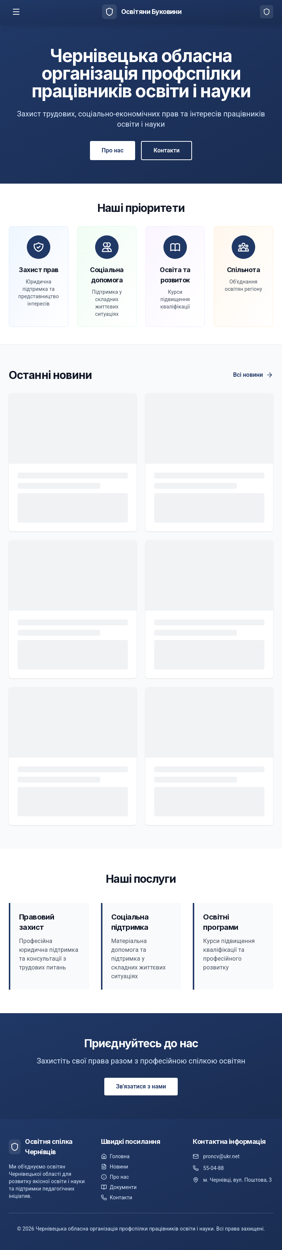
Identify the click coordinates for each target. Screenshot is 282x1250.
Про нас (112, 150)
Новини (114, 1167)
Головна (115, 1156)
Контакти (166, 150)
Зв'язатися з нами (141, 1086)
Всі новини (253, 375)
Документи (119, 1187)
